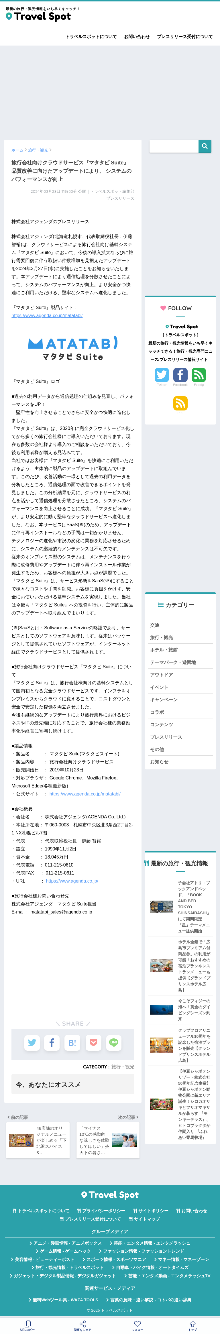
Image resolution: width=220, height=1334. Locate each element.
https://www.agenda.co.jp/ (72, 881)
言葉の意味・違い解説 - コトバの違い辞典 (150, 1302)
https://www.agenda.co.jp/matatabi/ (46, 315)
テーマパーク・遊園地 (174, 663)
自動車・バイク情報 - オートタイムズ (152, 1269)
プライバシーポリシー (103, 1213)
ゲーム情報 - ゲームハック (65, 1253)
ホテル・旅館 (164, 650)
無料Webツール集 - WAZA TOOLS (65, 1302)
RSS (180, 413)
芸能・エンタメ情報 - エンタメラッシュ (152, 1245)
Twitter (162, 385)
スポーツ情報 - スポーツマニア (116, 1261)
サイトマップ (147, 1221)
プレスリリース (167, 739)
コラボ (157, 714)
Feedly (199, 385)
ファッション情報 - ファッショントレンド (143, 1253)
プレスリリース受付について (185, 36)
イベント (160, 688)
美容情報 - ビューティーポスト (44, 1261)
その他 (157, 752)
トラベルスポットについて (91, 36)
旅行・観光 (122, 1067)
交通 (155, 625)
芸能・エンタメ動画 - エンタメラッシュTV (169, 1278)
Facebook (180, 385)
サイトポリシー (153, 1213)
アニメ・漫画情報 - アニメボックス (68, 1245)
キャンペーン (164, 701)
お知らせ (160, 765)
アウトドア (162, 676)
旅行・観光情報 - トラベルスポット (70, 1269)
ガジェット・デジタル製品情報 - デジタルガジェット (65, 1278)
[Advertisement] (110, 90)
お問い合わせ (137, 36)
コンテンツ (162, 726)
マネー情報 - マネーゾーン (183, 1261)
